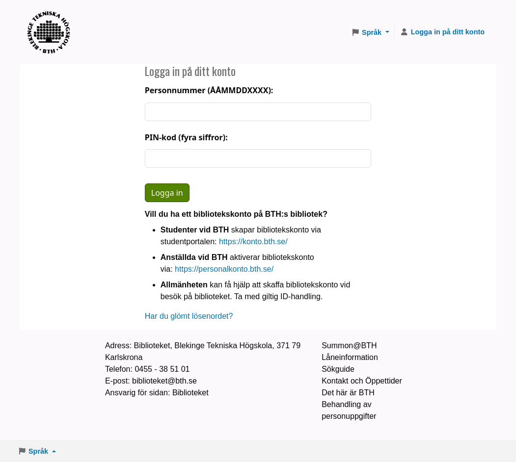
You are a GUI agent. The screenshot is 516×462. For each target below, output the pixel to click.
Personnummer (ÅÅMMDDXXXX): (209, 90)
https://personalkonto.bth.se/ (224, 269)
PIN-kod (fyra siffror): (186, 137)
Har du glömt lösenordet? (189, 316)
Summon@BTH (349, 345)
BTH (52, 20)
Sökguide (338, 369)
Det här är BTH (348, 392)
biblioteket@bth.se (164, 381)
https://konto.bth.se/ (253, 241)
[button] (370, 32)
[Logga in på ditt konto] (442, 32)
